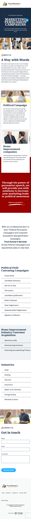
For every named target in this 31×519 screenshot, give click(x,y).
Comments (4, 454)
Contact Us (15, 492)
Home (3, 492)
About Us (8, 492)
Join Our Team (22, 492)
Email (3, 446)
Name (3, 438)
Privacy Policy (4, 500)
